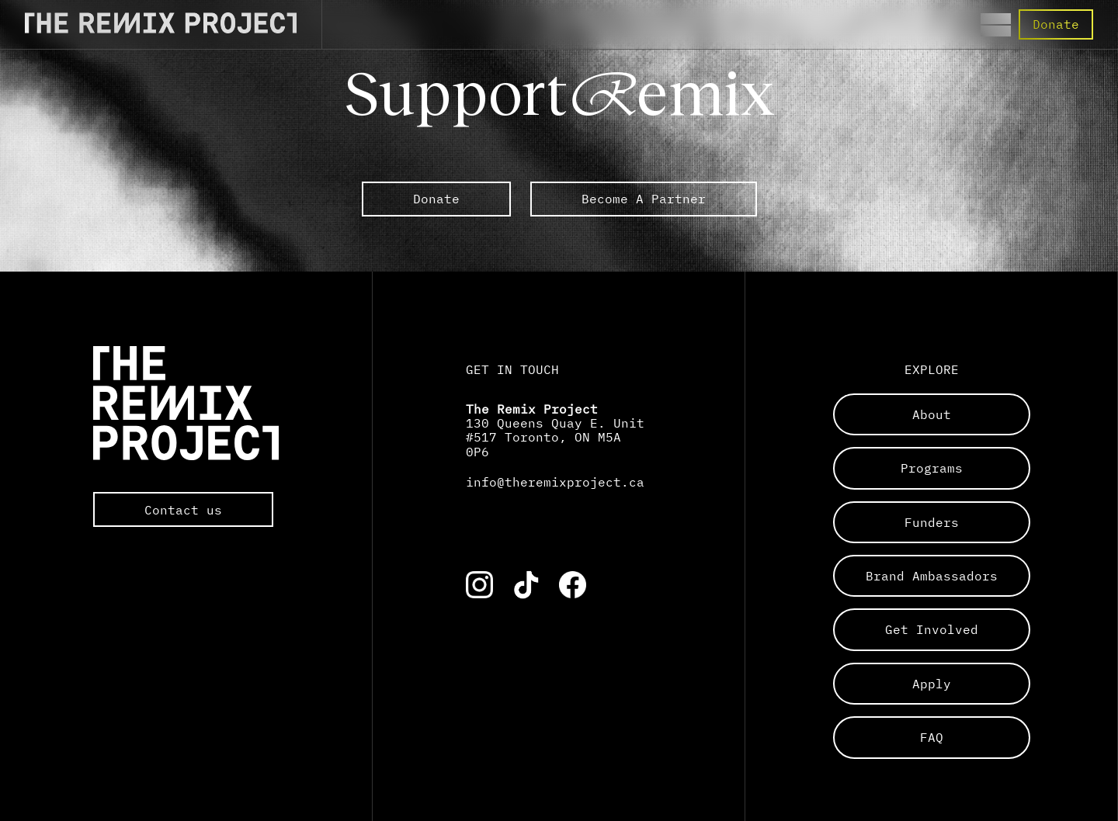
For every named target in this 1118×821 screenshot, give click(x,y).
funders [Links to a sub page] (931, 522)
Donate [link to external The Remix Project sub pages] (436, 198)
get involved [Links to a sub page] (931, 629)
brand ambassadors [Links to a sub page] (932, 576)
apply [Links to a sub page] (931, 683)
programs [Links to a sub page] (932, 468)
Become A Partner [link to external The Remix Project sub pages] (644, 198)
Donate (1056, 24)
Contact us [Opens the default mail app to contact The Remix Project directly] (183, 510)
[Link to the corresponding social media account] (479, 584)
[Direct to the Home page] (160, 28)
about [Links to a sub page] (931, 414)
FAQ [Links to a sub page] (931, 737)
